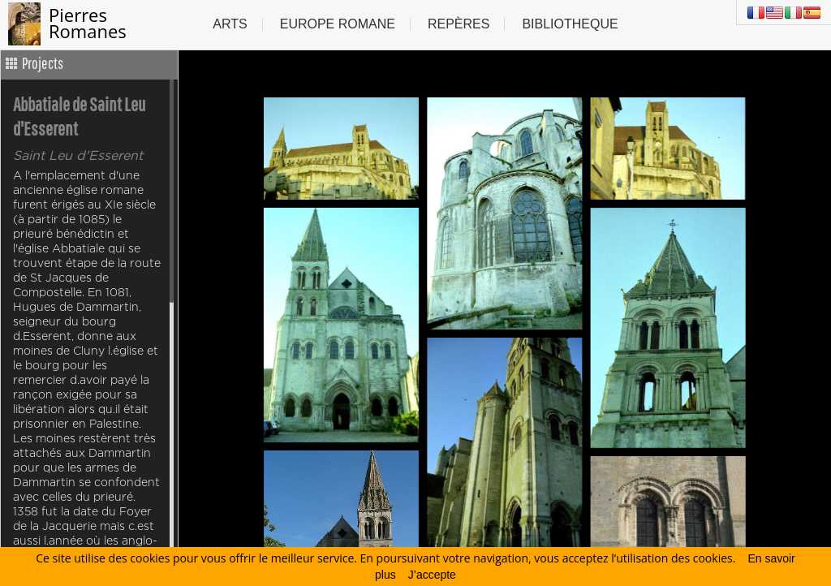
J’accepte (432, 574)
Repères (458, 24)
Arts (230, 24)
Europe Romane (337, 24)
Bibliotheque (570, 24)
